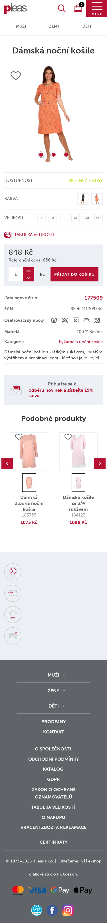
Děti (86, 26)
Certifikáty (54, 842)
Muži (21, 26)
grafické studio (42, 874)
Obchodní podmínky (53, 759)
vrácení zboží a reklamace (53, 827)
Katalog (53, 769)
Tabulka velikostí (34, 234)
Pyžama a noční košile (81, 341)
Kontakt (53, 732)
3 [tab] (66, 155)
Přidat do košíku (74, 274)
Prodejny (53, 721)
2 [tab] (54, 155)
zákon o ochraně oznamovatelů (54, 793)
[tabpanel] (53, 114)
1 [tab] (41, 155)
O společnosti (53, 749)
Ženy (54, 26)
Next (100, 463)
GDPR (53, 779)
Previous (7, 463)
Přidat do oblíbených (18, 437)
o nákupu (53, 817)
